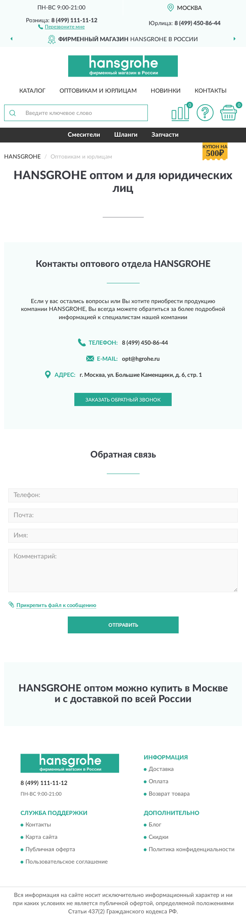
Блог (155, 825)
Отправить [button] (123, 625)
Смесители (84, 135)
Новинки (166, 91)
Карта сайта (41, 838)
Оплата (158, 782)
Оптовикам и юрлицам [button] (98, 91)
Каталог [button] (32, 91)
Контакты (211, 91)
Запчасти (165, 135)
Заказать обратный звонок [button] (123, 399)
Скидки (158, 838)
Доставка (161, 769)
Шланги (126, 135)
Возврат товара (169, 794)
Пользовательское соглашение (66, 862)
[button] (61, 26)
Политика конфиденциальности (192, 850)
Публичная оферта (50, 850)
